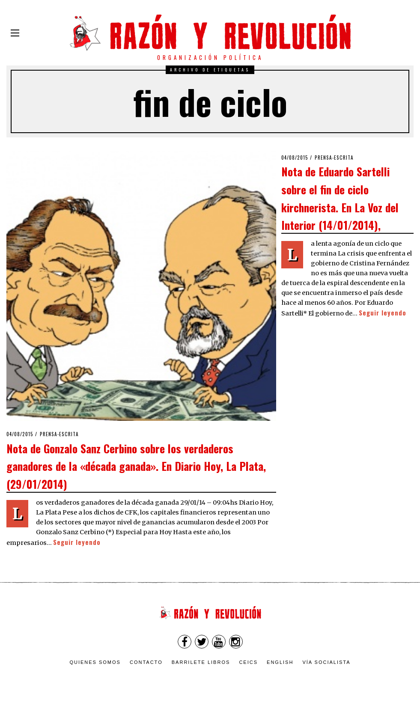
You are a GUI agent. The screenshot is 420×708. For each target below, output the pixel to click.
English (280, 662)
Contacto (146, 662)
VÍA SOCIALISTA (326, 662)
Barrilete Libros (201, 662)
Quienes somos (95, 662)
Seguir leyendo (77, 542)
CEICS (248, 662)
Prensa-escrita (59, 434)
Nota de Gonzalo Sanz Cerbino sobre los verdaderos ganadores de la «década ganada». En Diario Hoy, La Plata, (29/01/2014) (136, 466)
